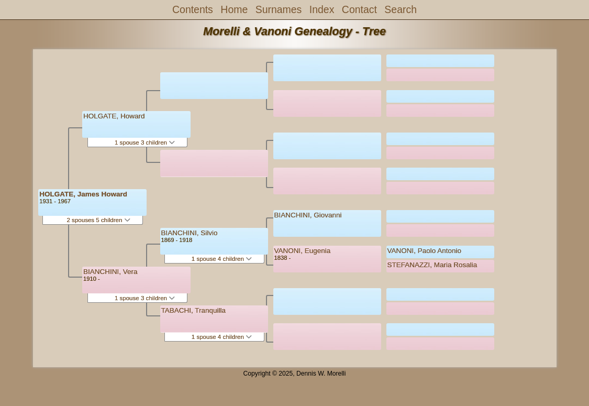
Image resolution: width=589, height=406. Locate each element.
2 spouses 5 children (98, 220)
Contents (192, 9)
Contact (359, 9)
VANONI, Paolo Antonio (424, 251)
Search (400, 9)
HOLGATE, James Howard (83, 194)
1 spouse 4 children (222, 259)
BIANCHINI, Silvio (189, 233)
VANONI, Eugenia (302, 251)
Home (234, 9)
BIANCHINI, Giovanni (308, 215)
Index (322, 9)
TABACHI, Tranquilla (193, 310)
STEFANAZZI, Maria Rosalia (432, 265)
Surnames (278, 9)
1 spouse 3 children (145, 142)
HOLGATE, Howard (114, 116)
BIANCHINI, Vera (110, 272)
